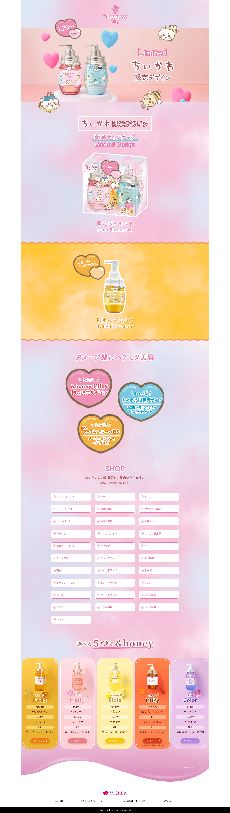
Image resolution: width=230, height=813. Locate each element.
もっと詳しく (39, 741)
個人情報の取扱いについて (93, 801)
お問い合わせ (169, 801)
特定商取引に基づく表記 (134, 801)
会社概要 (59, 801)
